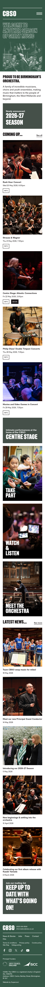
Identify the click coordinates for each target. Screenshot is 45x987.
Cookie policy (37, 943)
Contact (35, 936)
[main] (22, 466)
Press (27, 936)
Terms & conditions (10, 943)
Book (15, 301)
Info (6, 190)
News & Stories (9, 936)
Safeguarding (16, 945)
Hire (4, 939)
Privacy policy (24, 943)
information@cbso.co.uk (25, 929)
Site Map (6, 945)
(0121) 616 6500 (21, 926)
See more (38, 623)
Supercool (15, 982)
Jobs (20, 936)
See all (39, 135)
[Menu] (39, 13)
